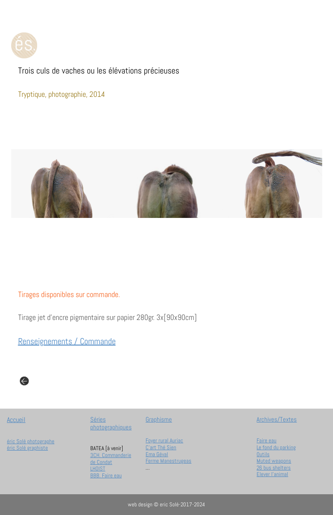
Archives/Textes (277, 419)
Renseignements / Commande (67, 341)
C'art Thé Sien (161, 447)
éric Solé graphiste (27, 447)
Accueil (16, 419)
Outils (263, 454)
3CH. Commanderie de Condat (110, 458)
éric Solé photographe (30, 441)
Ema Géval (157, 454)
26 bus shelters (274, 467)
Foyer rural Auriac (164, 440)
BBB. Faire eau (106, 475)
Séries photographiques (111, 423)
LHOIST (97, 468)
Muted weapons (274, 460)
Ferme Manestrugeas (168, 460)
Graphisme (159, 419)
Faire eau (266, 440)
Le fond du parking (276, 447)
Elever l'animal (272, 474)
